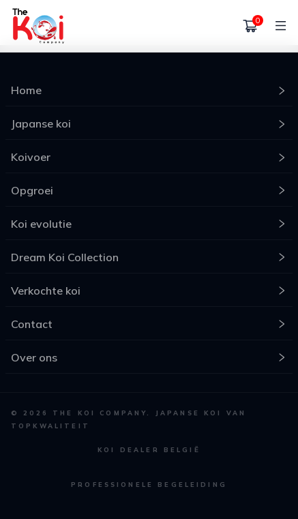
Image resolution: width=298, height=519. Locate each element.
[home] (38, 25)
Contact (149, 324)
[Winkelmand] (251, 26)
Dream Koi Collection (149, 257)
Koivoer (149, 157)
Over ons (149, 357)
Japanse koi (149, 123)
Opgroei (149, 190)
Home (149, 90)
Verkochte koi (149, 290)
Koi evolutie (149, 224)
